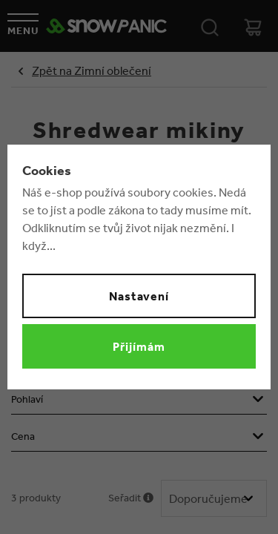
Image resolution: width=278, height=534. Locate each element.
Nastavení (139, 296)
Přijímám (139, 346)
